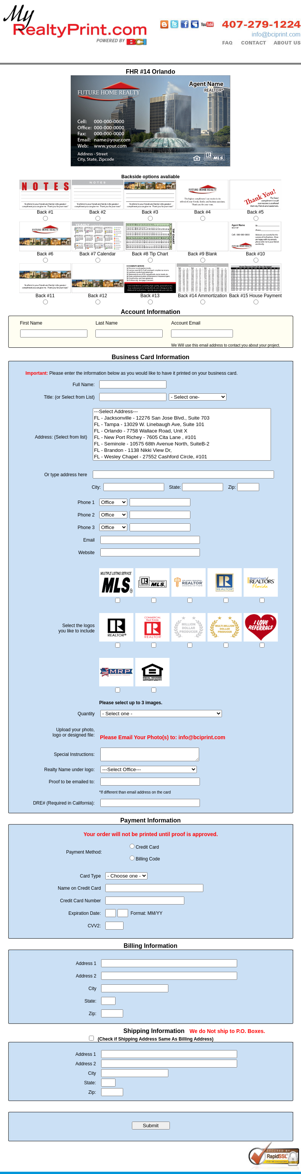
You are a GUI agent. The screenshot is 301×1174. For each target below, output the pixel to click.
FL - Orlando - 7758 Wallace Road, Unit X (182, 431)
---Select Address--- (182, 412)
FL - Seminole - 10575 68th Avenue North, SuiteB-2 (182, 444)
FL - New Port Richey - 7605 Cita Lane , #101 (182, 437)
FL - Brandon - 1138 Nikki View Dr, (182, 450)
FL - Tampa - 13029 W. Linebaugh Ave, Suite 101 (182, 424)
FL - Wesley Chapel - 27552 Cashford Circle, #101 (182, 457)
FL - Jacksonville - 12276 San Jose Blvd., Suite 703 (182, 418)
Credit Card (147, 849)
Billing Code (148, 861)
